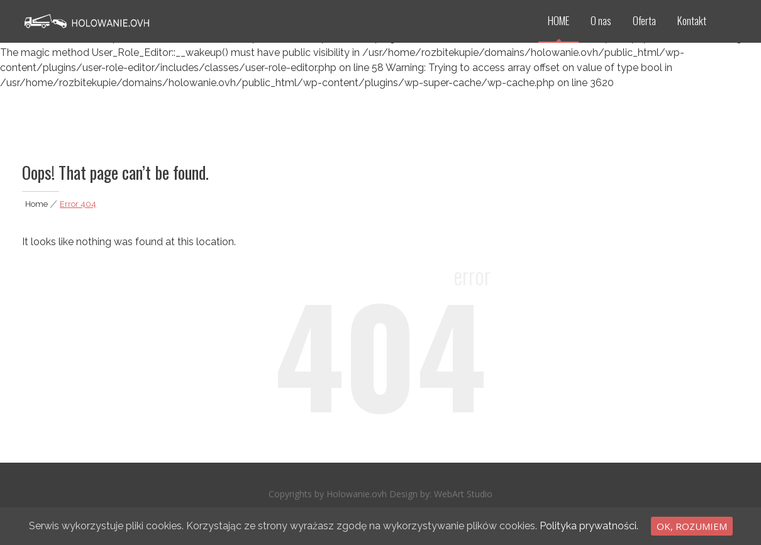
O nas (601, 20)
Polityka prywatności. (589, 526)
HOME (558, 20)
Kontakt (691, 20)
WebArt (450, 495)
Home (36, 204)
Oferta (644, 20)
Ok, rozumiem (692, 526)
